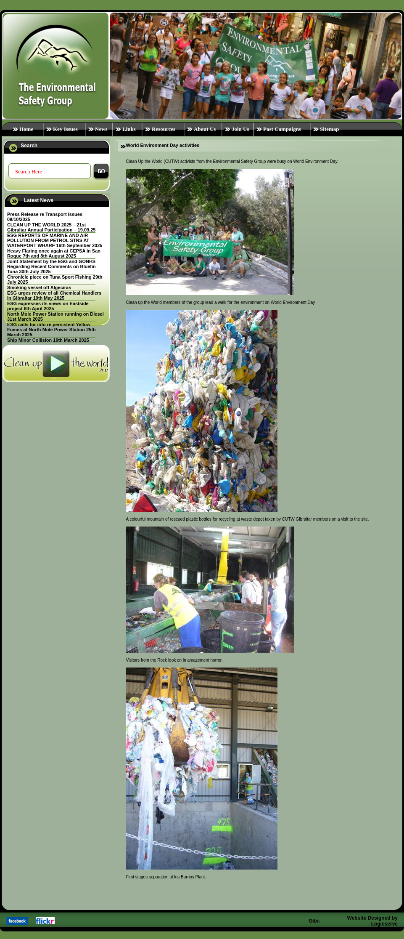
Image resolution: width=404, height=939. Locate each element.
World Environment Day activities (163, 145)
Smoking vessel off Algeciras (39, 287)
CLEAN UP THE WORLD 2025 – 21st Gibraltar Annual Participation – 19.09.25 (51, 227)
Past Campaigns (282, 129)
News (101, 129)
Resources (163, 129)
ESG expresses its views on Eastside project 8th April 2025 (48, 306)
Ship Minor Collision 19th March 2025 (48, 340)
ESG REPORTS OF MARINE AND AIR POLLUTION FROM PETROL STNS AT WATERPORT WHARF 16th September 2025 (55, 240)
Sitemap (329, 129)
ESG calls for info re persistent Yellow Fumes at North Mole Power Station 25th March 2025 (51, 329)
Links (129, 129)
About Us (205, 129)
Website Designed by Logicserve (372, 921)
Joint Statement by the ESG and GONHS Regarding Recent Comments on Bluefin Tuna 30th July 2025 (51, 266)
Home (26, 129)
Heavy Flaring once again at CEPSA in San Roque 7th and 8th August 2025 (53, 253)
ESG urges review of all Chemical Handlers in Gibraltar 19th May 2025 (54, 295)
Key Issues (65, 129)
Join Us (240, 129)
